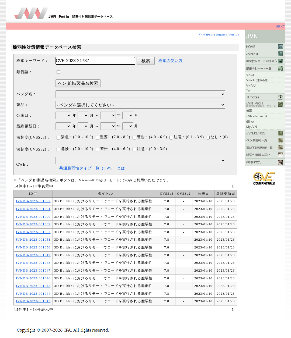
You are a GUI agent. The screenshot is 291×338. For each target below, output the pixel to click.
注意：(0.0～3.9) (150, 149)
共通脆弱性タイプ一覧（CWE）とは (92, 168)
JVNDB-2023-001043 (33, 301)
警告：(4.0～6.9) (150, 137)
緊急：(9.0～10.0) (75, 137)
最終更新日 (225, 193)
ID (33, 193)
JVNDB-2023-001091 (33, 209)
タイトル (105, 193)
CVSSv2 (183, 193)
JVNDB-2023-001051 (33, 239)
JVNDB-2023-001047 (33, 270)
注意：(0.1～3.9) (186, 137)
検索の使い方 (170, 61)
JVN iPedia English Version (219, 34)
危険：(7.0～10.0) (75, 149)
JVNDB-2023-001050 (33, 247)
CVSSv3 (166, 193)
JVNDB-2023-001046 (33, 278)
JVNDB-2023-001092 (33, 201)
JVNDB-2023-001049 (33, 255)
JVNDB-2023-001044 (33, 294)
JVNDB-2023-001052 (33, 232)
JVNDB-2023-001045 (33, 286)
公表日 (203, 193)
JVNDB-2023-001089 (33, 224)
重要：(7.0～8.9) (113, 137)
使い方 (280, 26)
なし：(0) (217, 137)
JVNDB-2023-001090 (33, 217)
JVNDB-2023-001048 (33, 263)
